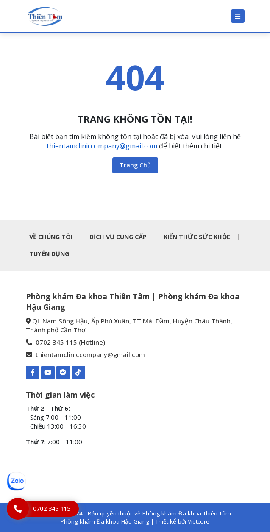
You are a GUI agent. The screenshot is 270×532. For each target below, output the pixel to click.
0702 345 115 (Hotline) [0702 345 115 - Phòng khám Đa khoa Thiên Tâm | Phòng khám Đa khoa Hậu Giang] (65, 342)
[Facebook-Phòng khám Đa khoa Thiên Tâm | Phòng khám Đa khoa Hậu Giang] (32, 372)
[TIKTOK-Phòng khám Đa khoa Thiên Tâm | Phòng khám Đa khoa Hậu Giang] (78, 372)
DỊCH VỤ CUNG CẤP (118, 237)
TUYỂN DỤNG (49, 254)
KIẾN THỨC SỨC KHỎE (197, 237)
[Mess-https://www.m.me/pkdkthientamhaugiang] (63, 372)
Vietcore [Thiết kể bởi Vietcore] (198, 521)
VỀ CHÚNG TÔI (50, 237)
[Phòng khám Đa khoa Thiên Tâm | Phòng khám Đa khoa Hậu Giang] (45, 16)
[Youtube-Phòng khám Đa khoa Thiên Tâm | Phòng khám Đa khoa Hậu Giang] (48, 372)
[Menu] (238, 16)
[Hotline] (43, 509)
